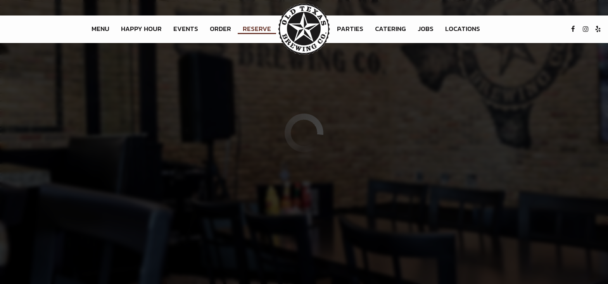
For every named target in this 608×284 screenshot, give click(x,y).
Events (185, 29)
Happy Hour (141, 29)
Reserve (257, 29)
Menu (100, 29)
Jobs (426, 29)
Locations (462, 29)
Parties (350, 29)
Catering (390, 29)
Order (220, 29)
